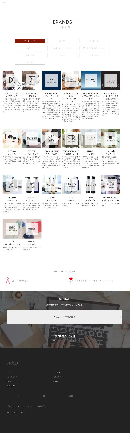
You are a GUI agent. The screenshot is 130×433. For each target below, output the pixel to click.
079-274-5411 (65, 338)
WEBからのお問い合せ (64, 317)
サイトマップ (30, 406)
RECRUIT (10, 386)
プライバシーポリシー (14, 406)
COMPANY (11, 377)
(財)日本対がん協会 (20, 281)
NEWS (57, 373)
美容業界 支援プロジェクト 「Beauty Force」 (94, 281)
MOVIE (56, 381)
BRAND (57, 377)
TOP (8, 373)
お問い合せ (42, 406)
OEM (8, 381)
